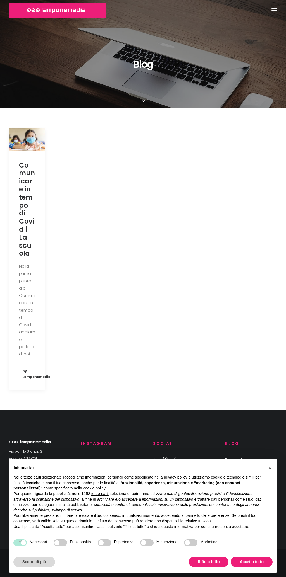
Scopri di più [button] (34, 561)
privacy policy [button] (175, 477)
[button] (269, 467)
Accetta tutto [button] (252, 561)
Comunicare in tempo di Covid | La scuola (27, 209)
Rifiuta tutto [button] (209, 561)
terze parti (100, 493)
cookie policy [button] (94, 488)
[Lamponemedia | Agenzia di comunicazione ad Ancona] (57, 10)
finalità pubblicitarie (75, 504)
